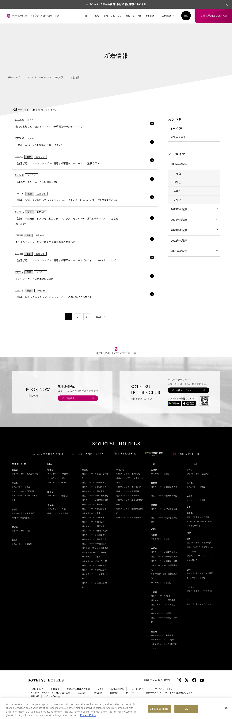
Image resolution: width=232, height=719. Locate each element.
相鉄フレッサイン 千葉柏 (57, 519)
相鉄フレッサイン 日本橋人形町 (95, 501)
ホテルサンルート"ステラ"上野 (94, 566)
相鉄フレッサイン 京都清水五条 (164, 562)
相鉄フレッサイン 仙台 (21, 536)
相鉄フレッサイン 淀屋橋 (161, 619)
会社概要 (55, 695)
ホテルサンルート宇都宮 (57, 479)
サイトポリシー (138, 695)
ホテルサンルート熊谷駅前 (58, 501)
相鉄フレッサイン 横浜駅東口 (128, 479)
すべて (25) (177, 128)
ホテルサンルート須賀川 (22, 549)
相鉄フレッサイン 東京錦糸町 (94, 575)
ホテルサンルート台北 (196, 583)
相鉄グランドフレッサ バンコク (200, 610)
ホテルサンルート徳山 (196, 492)
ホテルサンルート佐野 (56, 488)
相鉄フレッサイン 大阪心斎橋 (163, 606)
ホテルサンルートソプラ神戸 (163, 645)
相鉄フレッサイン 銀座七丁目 (94, 514)
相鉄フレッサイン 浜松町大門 (94, 523)
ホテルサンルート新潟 (160, 479)
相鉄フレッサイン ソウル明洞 (199, 548)
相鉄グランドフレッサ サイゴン (200, 596)
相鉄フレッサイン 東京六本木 (94, 545)
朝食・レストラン (112, 15)
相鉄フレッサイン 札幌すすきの (25, 479)
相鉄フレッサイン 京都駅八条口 (164, 566)
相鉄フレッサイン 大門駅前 (93, 527)
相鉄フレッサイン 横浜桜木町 (128, 492)
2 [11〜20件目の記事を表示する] (77, 322)
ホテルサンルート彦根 (160, 544)
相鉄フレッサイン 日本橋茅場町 (95, 505)
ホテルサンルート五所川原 (23, 497)
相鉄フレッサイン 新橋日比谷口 (95, 536)
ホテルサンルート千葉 (56, 514)
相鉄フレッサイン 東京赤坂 (93, 532)
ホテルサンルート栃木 (56, 484)
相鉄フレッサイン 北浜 (160, 601)
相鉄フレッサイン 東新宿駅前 (94, 549)
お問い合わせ (37, 695)
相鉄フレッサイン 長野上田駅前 (164, 501)
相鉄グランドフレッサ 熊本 (198, 522)
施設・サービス (133, 15)
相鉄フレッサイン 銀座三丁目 (94, 510)
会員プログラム (183, 396)
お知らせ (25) (178, 137)
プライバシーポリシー (164, 695)
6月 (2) (177, 173)
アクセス (149, 15)
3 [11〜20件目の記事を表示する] (86, 322)
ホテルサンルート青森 (21, 492)
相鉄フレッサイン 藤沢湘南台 (128, 523)
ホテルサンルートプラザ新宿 (94, 558)
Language (166, 15)
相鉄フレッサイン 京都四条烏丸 (164, 558)
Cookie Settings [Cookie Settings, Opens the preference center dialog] (159, 709)
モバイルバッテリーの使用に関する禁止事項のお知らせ (116, 4)
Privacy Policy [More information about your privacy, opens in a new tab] (88, 715)
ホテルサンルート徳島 (196, 506)
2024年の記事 (179, 219)
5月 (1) (177, 182)
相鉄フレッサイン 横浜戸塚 (127, 497)
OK (186, 709)
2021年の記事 (179, 251)
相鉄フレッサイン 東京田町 (93, 540)
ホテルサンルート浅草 (91, 562)
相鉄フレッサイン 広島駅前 (198, 479)
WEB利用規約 (117, 695)
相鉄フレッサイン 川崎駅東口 (128, 501)
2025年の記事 (179, 209)
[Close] (226, 708)
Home (88, 15)
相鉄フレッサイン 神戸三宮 (162, 641)
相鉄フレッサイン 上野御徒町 (94, 571)
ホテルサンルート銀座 (91, 518)
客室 (97, 15)
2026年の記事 (179, 163)
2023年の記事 (179, 230)
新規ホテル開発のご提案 (78, 695)
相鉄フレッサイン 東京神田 (93, 488)
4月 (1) (177, 191)
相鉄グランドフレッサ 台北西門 (200, 579)
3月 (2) (177, 200)
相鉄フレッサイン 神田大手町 (94, 492)
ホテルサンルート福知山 (161, 588)
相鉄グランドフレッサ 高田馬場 (95, 553)
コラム (100, 695)
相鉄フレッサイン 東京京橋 (93, 497)
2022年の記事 (179, 240)
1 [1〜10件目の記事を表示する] (68, 322)
